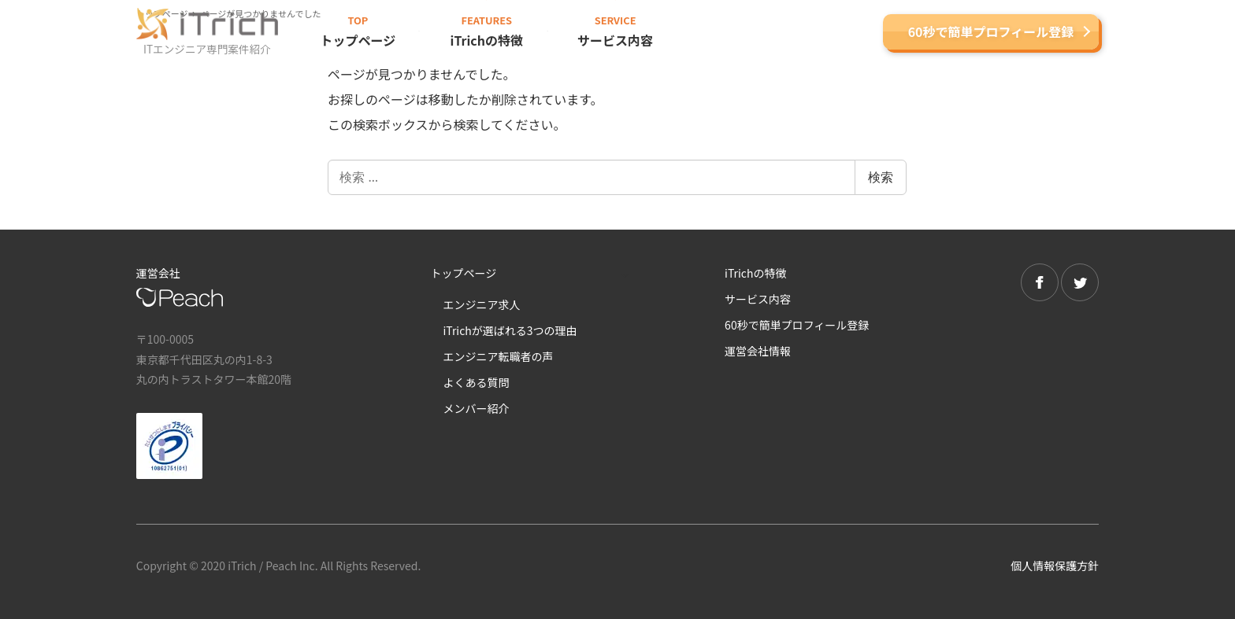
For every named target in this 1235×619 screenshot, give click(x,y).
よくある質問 (476, 382)
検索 (880, 177)
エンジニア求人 (481, 304)
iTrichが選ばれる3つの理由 (510, 330)
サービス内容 (758, 299)
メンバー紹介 (476, 408)
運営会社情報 (758, 351)
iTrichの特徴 (755, 273)
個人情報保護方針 (1055, 565)
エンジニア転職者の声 (498, 356)
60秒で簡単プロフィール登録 (991, 31)
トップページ (463, 273)
